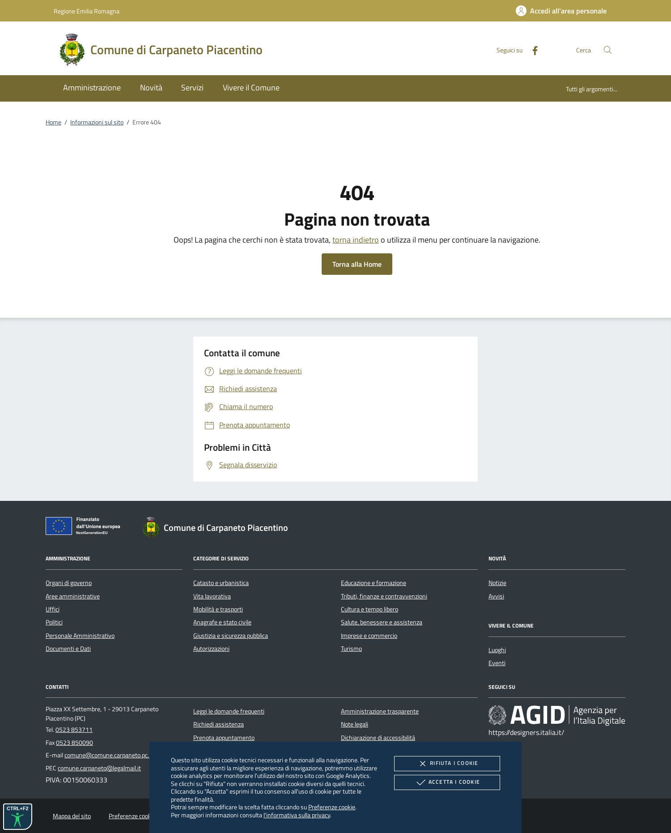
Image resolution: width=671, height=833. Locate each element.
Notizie (497, 583)
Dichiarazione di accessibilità (378, 738)
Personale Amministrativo (80, 636)
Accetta (447, 782)
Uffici (52, 609)
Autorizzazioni (211, 649)
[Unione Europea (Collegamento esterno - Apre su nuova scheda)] (85, 527)
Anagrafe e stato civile (222, 622)
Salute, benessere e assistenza (381, 622)
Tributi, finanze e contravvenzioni (384, 596)
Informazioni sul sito (96, 122)
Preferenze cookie (331, 807)
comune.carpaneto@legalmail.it (99, 768)
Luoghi (497, 650)
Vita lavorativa (212, 596)
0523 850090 (74, 743)
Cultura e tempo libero (369, 609)
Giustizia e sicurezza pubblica (230, 636)
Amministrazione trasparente (380, 711)
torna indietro (355, 240)
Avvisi (496, 596)
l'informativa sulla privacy (296, 815)
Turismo (351, 649)
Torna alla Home (357, 264)
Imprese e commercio (369, 636)
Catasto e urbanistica (221, 583)
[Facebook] (531, 49)
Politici (54, 622)
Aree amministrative (73, 596)
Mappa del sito (72, 816)
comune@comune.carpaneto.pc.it (108, 755)
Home (53, 122)
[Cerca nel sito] (607, 50)
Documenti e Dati (68, 649)
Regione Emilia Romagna (86, 11)
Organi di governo (69, 583)
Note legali (354, 724)
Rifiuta (447, 763)
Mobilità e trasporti (218, 609)
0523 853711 (74, 730)
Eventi (496, 663)
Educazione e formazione (373, 583)
